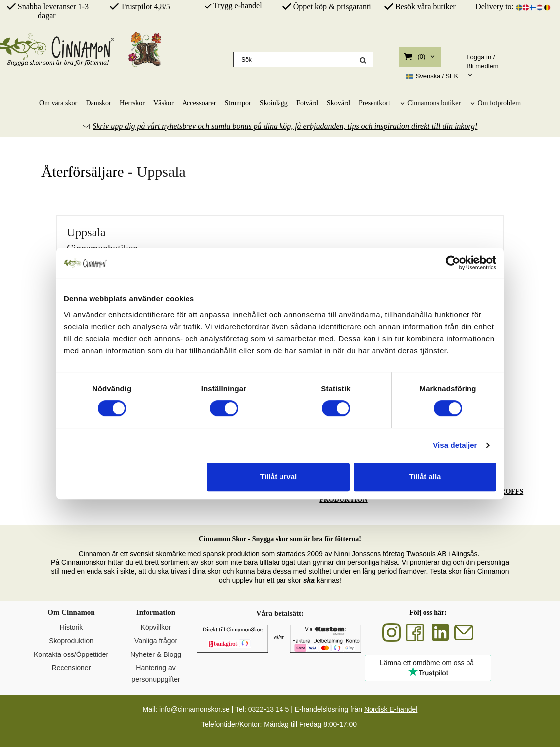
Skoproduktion (71, 641)
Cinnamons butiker (434, 103)
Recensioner (71, 668)
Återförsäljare (82, 171)
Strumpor (238, 103)
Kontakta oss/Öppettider (71, 654)
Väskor (163, 103)
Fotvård (307, 103)
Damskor (98, 103)
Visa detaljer (455, 445)
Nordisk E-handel (390, 709)
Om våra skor (58, 103)
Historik (71, 627)
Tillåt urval (278, 476)
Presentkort (374, 103)
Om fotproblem (499, 103)
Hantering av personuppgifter (155, 673)
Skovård (338, 103)
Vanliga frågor (155, 641)
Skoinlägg (274, 103)
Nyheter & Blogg (155, 654)
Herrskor (132, 103)
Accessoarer (199, 103)
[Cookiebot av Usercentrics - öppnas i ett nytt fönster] (452, 262)
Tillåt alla (425, 476)
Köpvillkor (156, 627)
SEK (432, 76)
